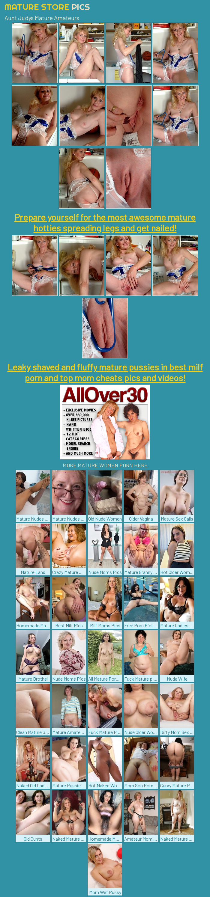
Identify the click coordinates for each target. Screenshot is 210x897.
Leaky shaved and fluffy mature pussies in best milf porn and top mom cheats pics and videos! (105, 372)
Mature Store (47, 6)
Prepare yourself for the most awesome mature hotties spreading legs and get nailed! (105, 222)
